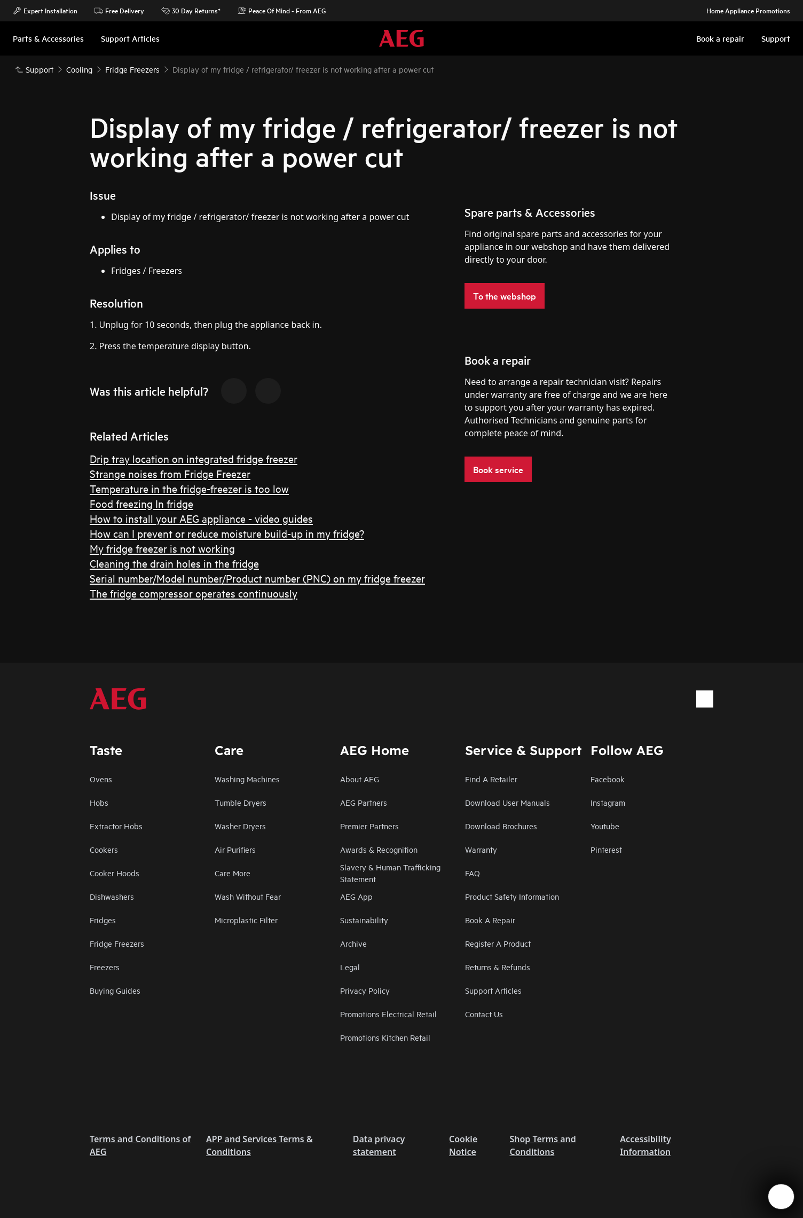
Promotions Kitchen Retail (385, 1037)
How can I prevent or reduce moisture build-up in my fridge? (227, 533)
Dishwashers (112, 896)
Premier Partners (369, 826)
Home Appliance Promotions (743, 10)
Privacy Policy (365, 990)
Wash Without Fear (248, 896)
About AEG (359, 779)
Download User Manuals (507, 802)
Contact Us (484, 1014)
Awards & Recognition (379, 849)
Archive (353, 943)
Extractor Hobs (116, 826)
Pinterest (606, 849)
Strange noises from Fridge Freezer (170, 473)
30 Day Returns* (191, 10)
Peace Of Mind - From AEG (282, 10)
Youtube (605, 826)
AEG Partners (363, 802)
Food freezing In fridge (141, 503)
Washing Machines (247, 779)
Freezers (105, 967)
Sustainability (364, 920)
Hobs (99, 802)
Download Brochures (501, 826)
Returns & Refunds (497, 967)
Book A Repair (490, 920)
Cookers (104, 849)
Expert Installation (45, 10)
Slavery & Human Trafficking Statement (390, 873)
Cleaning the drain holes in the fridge (174, 563)
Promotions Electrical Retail (388, 1014)
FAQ (472, 873)
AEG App (356, 896)
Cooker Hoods (114, 873)
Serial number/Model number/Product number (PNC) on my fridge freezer (257, 578)
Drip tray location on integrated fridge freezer (193, 458)
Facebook (608, 779)
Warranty (481, 849)
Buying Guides (115, 990)
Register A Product (498, 943)
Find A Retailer (491, 779)
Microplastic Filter (246, 920)
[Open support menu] (781, 1196)
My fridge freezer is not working (162, 548)
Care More (232, 873)
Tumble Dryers (240, 802)
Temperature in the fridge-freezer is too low (189, 488)
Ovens (101, 779)
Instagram (608, 802)
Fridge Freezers (117, 943)
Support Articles (493, 990)
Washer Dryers (240, 826)
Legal (350, 967)
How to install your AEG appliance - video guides (201, 518)
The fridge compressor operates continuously (193, 593)
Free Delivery (119, 10)
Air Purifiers (235, 849)
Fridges (103, 920)
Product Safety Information (512, 896)
